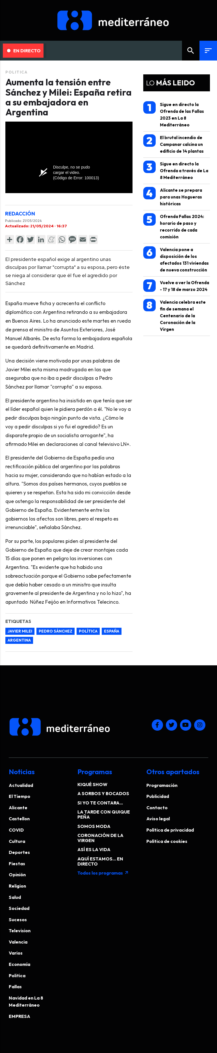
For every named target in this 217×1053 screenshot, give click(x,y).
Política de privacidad (170, 830)
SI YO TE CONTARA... (100, 803)
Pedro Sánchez (55, 631)
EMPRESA (19, 1016)
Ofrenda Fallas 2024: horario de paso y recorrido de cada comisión (173, 226)
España (111, 631)
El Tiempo (19, 796)
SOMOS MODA (93, 826)
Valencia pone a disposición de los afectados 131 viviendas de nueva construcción (176, 259)
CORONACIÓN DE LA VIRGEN (100, 837)
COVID (16, 830)
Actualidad (21, 785)
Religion (17, 886)
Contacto (157, 807)
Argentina (19, 640)
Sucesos (18, 919)
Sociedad (19, 908)
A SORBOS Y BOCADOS (103, 793)
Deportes (19, 852)
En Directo (24, 50)
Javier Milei (20, 631)
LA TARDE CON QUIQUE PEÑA (103, 814)
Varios (16, 953)
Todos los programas (103, 872)
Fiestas (17, 863)
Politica (16, 72)
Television (20, 930)
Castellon (19, 818)
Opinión (17, 874)
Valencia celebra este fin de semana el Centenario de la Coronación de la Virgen (174, 315)
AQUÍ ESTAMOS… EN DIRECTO (100, 861)
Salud (15, 897)
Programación (161, 785)
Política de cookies (166, 841)
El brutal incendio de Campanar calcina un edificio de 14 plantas (173, 144)
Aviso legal (158, 818)
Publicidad (157, 796)
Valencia (18, 942)
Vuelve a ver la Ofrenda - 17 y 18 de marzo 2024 (176, 285)
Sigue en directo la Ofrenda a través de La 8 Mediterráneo (175, 170)
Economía (19, 964)
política (88, 631)
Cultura (17, 841)
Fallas (15, 986)
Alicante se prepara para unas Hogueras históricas (172, 196)
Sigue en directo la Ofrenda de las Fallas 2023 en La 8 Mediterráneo (173, 114)
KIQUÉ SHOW (92, 784)
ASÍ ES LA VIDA (93, 849)
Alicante (18, 807)
